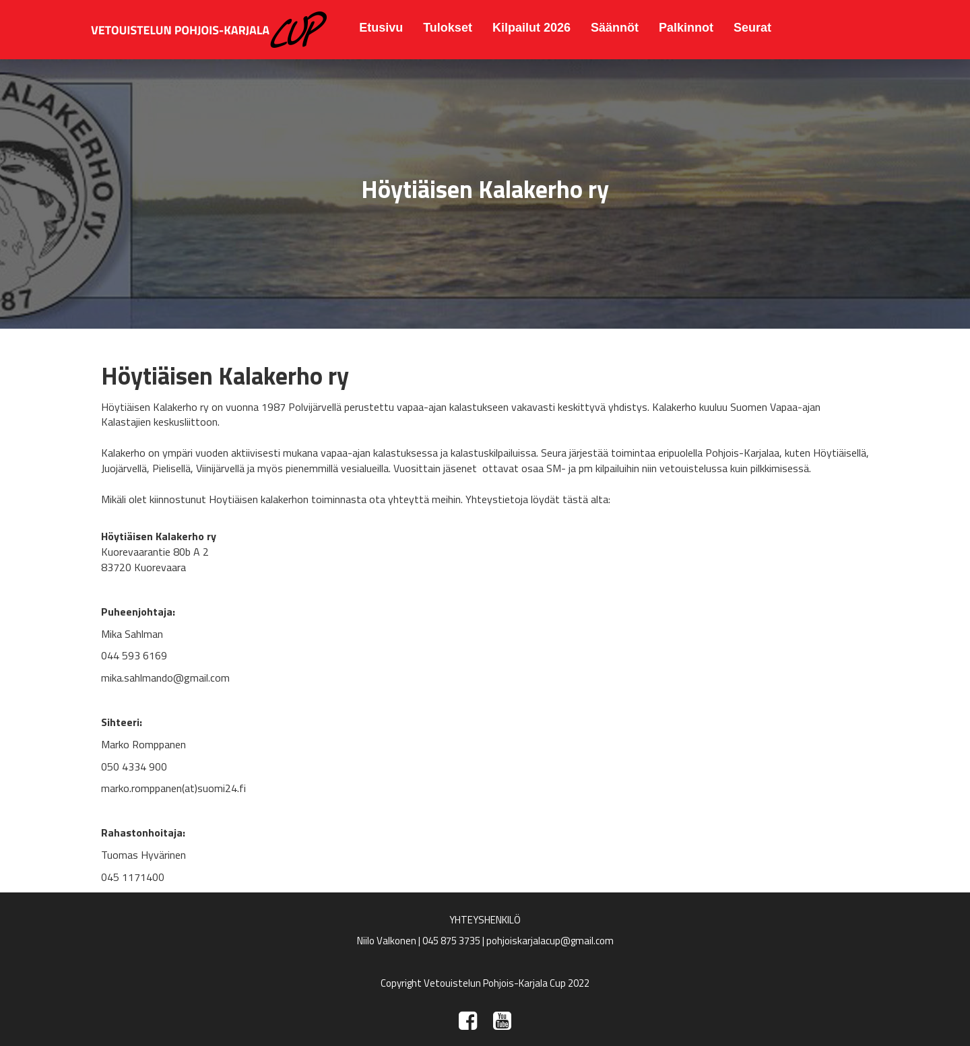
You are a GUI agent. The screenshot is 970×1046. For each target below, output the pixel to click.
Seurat (752, 27)
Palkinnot (686, 27)
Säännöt (615, 27)
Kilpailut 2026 (531, 27)
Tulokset (447, 27)
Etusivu (381, 27)
